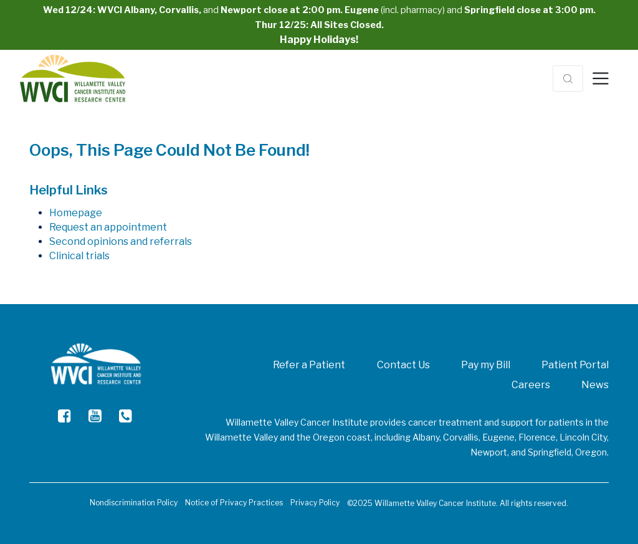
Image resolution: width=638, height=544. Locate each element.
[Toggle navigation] (600, 78)
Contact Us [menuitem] (403, 365)
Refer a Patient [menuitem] (309, 365)
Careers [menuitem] (531, 385)
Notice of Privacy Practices (234, 502)
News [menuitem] (595, 385)
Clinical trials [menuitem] (79, 256)
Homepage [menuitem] (75, 213)
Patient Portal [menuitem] (575, 365)
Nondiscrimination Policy (134, 502)
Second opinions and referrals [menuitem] (120, 241)
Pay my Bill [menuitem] (485, 365)
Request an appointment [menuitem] (108, 227)
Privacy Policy (315, 502)
